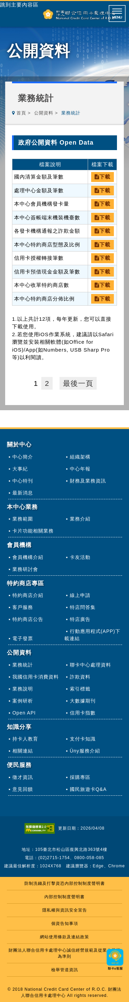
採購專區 (80, 777)
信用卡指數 (83, 713)
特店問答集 (83, 607)
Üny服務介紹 (85, 751)
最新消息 (22, 493)
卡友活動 (80, 557)
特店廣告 (80, 619)
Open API (24, 713)
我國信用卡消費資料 (35, 677)
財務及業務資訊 (88, 481)
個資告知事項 (64, 923)
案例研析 (22, 701)
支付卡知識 (83, 739)
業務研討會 (25, 569)
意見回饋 (22, 789)
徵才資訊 (22, 777)
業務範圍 (22, 519)
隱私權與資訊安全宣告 (64, 910)
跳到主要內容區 (19, 5)
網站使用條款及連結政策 (64, 936)
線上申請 (80, 595)
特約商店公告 (27, 619)
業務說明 (22, 689)
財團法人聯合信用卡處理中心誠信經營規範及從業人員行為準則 (64, 953)
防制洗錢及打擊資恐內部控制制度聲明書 (64, 883)
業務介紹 (80, 519)
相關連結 (22, 751)
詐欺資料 (80, 677)
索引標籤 (80, 689)
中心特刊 (22, 481)
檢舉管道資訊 (64, 969)
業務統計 (22, 665)
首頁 (21, 112)
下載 (102, 177)
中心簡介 (22, 457)
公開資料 (43, 112)
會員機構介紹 (27, 557)
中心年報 (80, 469)
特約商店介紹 (27, 595)
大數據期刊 (83, 701)
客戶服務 (22, 607)
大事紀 (20, 469)
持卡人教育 (25, 739)
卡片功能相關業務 (33, 531)
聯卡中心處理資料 (90, 665)
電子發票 (22, 638)
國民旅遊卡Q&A (88, 789)
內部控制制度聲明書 (64, 896)
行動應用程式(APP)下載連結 (92, 634)
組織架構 (80, 457)
